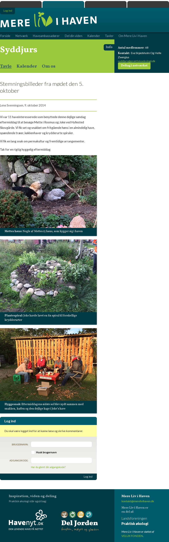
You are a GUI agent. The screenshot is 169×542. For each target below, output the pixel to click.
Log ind (88, 476)
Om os (48, 66)
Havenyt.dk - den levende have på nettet (28, 520)
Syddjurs (18, 50)
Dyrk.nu (106, 4)
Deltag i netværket (134, 66)
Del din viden (73, 35)
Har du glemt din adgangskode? (48, 467)
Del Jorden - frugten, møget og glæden (80, 521)
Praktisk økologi (21, 4)
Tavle (6, 66)
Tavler (109, 35)
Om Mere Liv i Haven (132, 35)
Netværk (21, 35)
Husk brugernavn (46, 452)
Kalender (27, 66)
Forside (5, 35)
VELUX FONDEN (132, 535)
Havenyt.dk (148, 4)
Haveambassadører (46, 35)
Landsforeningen (145, 521)
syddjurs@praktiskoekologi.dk (136, 61)
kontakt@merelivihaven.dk (137, 501)
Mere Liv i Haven (63, 4)
